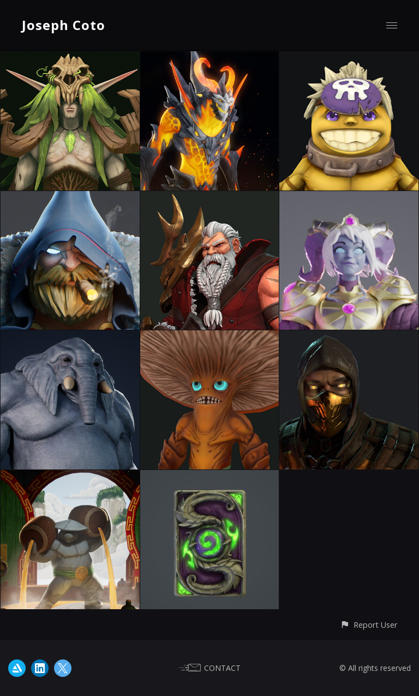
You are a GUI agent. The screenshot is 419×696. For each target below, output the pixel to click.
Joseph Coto (63, 25)
